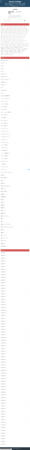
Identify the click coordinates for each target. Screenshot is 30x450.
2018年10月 (3, 400)
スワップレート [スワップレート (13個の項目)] (22, 36)
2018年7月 (3, 405)
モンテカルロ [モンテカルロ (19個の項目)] (15, 44)
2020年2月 (3, 364)
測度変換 (3, 207)
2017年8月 (3, 433)
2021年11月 (3, 307)
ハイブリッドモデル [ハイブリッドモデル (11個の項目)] (4, 40)
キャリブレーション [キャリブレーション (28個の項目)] (24, 33)
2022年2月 (3, 299)
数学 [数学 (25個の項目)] (12, 47)
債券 (2, 180)
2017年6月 (3, 438)
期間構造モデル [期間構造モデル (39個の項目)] (4, 48)
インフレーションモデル (5, 98)
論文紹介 (3, 232)
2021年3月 (3, 329)
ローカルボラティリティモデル (6, 172)
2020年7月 (3, 351)
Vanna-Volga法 (4, 90)
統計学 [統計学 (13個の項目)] (3, 51)
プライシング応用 (4, 158)
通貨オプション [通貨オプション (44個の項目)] (21, 51)
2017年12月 (3, 422)
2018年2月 (3, 416)
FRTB (2, 68)
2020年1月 (3, 367)
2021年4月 (3, 326)
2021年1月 (3, 334)
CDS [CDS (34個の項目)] (12, 26)
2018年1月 (3, 419)
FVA (2, 71)
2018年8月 (3, 403)
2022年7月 (3, 285)
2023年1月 (3, 269)
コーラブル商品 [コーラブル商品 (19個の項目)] (4, 36)
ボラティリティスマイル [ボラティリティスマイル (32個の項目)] (25, 43)
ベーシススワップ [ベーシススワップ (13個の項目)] (17, 43)
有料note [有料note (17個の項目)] (21, 47)
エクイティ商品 (4, 106)
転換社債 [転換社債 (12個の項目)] (12, 51)
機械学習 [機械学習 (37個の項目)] (9, 48)
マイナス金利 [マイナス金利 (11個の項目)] (4, 44)
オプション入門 (4, 109)
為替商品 (3, 213)
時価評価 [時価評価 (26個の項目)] (16, 47)
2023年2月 (3, 266)
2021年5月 (3, 323)
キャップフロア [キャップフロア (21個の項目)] (12, 33)
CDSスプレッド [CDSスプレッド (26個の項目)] (17, 26)
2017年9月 (3, 430)
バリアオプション (4, 147)
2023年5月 (3, 258)
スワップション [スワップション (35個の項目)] (16, 36)
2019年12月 (4, 370)
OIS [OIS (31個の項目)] (24, 29)
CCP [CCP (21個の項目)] (8, 26)
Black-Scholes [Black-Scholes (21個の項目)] (4, 26)
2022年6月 (3, 288)
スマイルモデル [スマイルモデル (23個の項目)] (10, 36)
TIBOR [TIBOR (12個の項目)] (6, 32)
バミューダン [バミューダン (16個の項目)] (18, 40)
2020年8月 (3, 348)
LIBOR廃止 (3, 82)
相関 (2, 218)
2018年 (4, 7)
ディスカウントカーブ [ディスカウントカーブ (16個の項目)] (21, 37)
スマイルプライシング (5, 136)
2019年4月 (3, 392)
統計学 (2, 229)
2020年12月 (4, 337)
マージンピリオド (4, 166)
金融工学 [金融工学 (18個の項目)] (11, 54)
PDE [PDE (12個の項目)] (27, 29)
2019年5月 (3, 389)
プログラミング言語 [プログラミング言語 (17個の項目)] (11, 43)
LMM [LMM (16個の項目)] (12, 29)
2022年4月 (3, 293)
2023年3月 (3, 263)
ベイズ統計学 (4, 164)
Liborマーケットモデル (5, 79)
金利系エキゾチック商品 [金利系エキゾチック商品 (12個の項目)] (5, 54)
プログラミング (4, 161)
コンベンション (4, 128)
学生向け (3, 188)
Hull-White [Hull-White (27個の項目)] (3, 29)
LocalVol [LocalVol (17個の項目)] (15, 29)
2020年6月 (3, 353)
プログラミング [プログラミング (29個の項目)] (4, 43)
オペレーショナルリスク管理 (6, 112)
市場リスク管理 (4, 191)
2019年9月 (3, 378)
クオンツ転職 (4, 117)
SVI (2, 87)
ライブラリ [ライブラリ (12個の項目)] (20, 44)
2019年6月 (3, 386)
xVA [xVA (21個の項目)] (20, 32)
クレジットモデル (4, 120)
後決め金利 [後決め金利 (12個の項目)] (3, 47)
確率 (2, 221)
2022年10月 (3, 277)
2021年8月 (3, 315)
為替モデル (3, 210)
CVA (2, 65)
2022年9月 (3, 280)
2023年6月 (3, 255)
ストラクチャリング (5, 131)
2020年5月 (3, 356)
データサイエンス (4, 142)
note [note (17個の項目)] (20, 29)
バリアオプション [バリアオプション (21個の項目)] (24, 40)
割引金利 (3, 183)
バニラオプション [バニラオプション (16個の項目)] (11, 40)
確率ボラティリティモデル (6, 224)
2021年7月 (3, 318)
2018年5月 (3, 408)
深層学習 (3, 205)
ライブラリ (3, 169)
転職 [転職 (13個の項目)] (16, 51)
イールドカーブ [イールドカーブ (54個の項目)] (24, 32)
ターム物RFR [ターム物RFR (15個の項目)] (4, 37)
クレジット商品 (4, 123)
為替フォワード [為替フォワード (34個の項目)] (20, 48)
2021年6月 (3, 321)
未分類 (3, 202)
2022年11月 (3, 274)
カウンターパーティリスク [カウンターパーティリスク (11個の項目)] (5, 33)
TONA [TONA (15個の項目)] (10, 32)
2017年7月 (3, 435)
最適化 (2, 199)
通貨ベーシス (4, 235)
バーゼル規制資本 (4, 150)
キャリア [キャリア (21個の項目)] (18, 33)
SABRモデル (3, 84)
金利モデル (3, 240)
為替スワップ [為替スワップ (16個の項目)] (14, 48)
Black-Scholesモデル (5, 60)
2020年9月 (3, 345)
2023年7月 (3, 252)
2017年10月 (3, 427)
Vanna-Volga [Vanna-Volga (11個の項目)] (15, 32)
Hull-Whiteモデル (4, 76)
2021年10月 (4, 310)
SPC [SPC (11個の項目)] (3, 32)
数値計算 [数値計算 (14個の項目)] (8, 47)
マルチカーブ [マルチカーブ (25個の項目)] (9, 44)
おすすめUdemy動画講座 (5, 95)
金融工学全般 (4, 246)
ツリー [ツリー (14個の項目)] (15, 37)
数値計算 (3, 194)
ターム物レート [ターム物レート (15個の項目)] (9, 37)
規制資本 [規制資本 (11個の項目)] (7, 51)
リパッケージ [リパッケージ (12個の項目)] (26, 44)
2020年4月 (3, 359)
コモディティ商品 (4, 125)
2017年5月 (3, 441)
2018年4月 (3, 411)
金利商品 (3, 243)
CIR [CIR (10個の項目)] (22, 26)
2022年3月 (3, 296)
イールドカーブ (4, 101)
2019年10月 (4, 375)
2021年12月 (3, 304)
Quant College (15, 2)
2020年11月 (4, 340)
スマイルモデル (4, 139)
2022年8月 (3, 282)
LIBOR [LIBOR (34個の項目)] (8, 29)
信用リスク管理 (4, 177)
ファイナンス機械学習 (5, 153)
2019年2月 (3, 397)
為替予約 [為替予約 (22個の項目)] (26, 48)
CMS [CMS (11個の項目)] (26, 26)
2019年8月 (3, 381)
